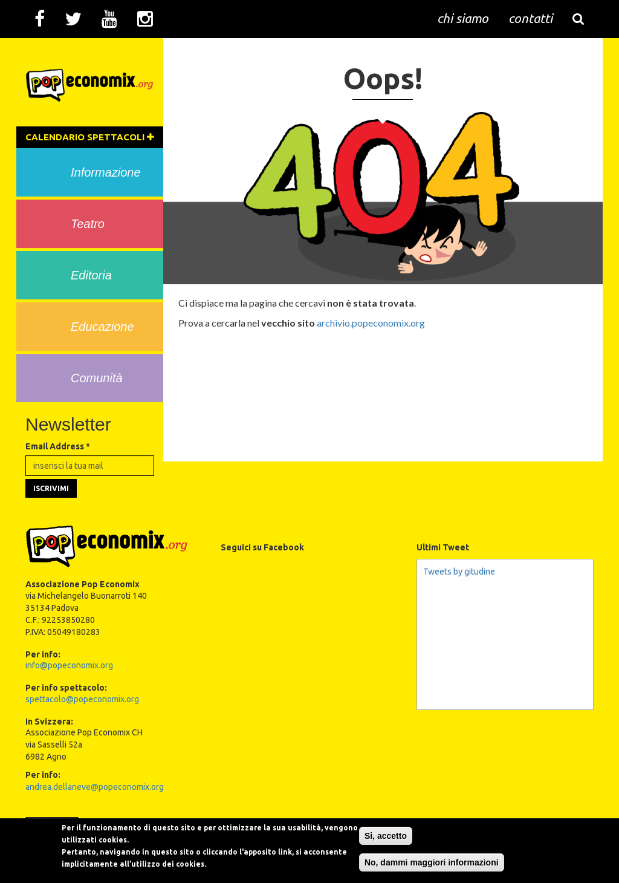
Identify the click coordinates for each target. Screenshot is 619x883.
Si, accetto (386, 852)
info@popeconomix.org (69, 665)
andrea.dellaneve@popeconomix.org (94, 787)
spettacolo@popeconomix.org (82, 699)
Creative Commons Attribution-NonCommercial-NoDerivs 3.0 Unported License (439, 821)
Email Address (57, 446)
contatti (530, 18)
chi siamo (462, 18)
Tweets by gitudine (459, 571)
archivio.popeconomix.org (371, 322)
